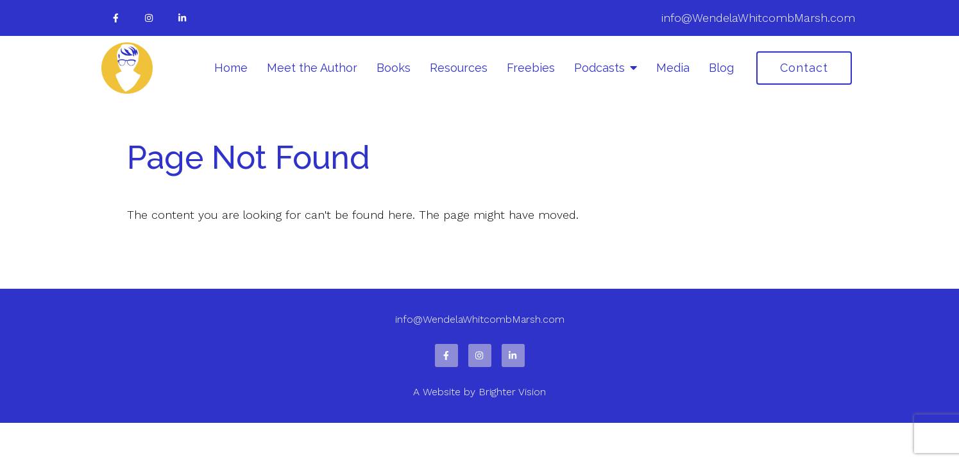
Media (673, 67)
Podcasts (599, 67)
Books (394, 67)
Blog (721, 67)
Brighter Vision (512, 392)
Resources (459, 67)
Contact (804, 67)
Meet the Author (312, 67)
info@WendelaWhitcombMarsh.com (758, 17)
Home (231, 67)
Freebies (531, 67)
